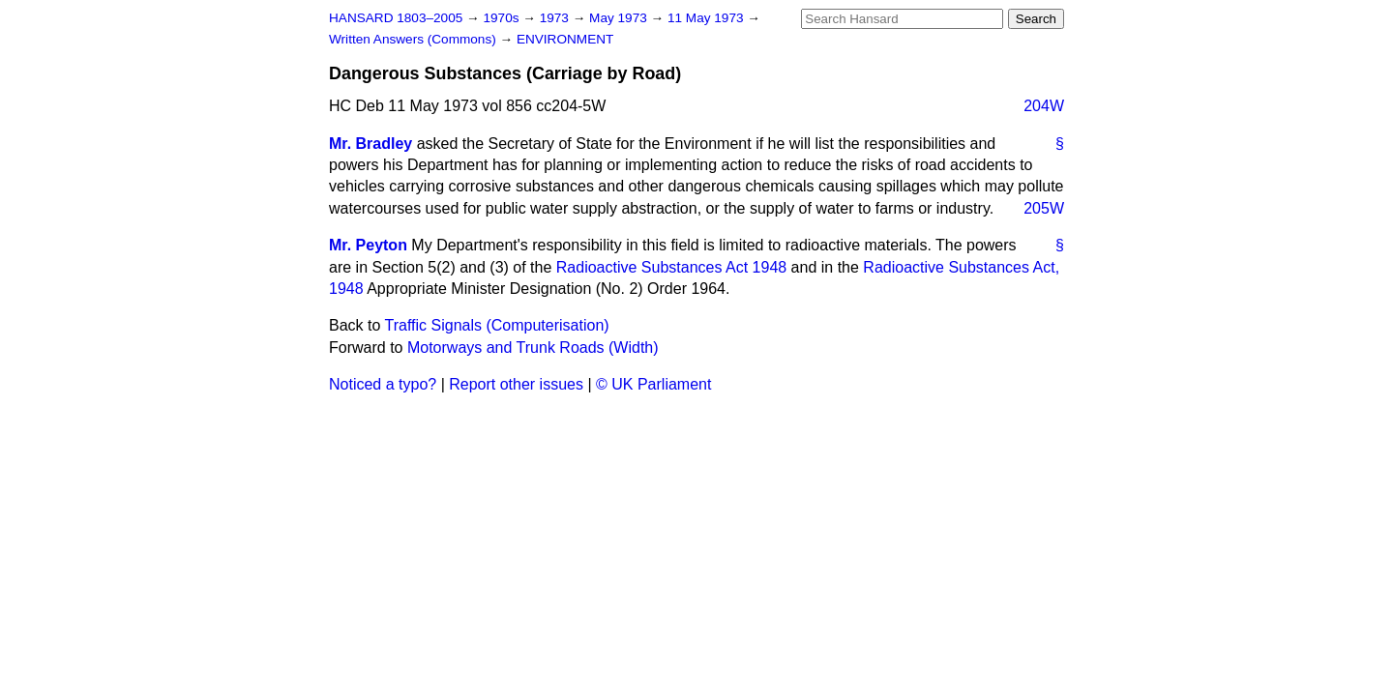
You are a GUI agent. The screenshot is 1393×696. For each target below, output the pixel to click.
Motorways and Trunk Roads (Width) (533, 347)
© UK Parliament (653, 384)
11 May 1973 (707, 18)
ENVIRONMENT (565, 39)
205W (1043, 208)
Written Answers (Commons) (414, 39)
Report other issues (516, 384)
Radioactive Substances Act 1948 (671, 267)
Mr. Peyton (368, 245)
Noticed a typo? (382, 384)
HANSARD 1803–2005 (395, 18)
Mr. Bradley (370, 143)
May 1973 (619, 18)
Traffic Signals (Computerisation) (497, 325)
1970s (502, 18)
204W (1043, 106)
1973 (556, 18)
